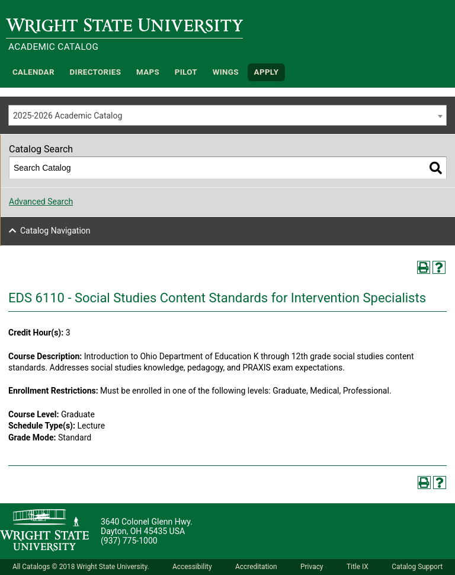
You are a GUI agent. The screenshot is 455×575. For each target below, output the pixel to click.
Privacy (311, 567)
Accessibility (192, 567)
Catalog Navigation (55, 230)
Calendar (33, 72)
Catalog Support (417, 567)
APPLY (266, 72)
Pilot (186, 72)
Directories (95, 72)
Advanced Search (41, 201)
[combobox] (227, 115)
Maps (147, 72)
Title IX (358, 567)
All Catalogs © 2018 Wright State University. (80, 567)
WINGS (226, 72)
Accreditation (256, 567)
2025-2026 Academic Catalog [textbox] (67, 115)
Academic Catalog (53, 46)
